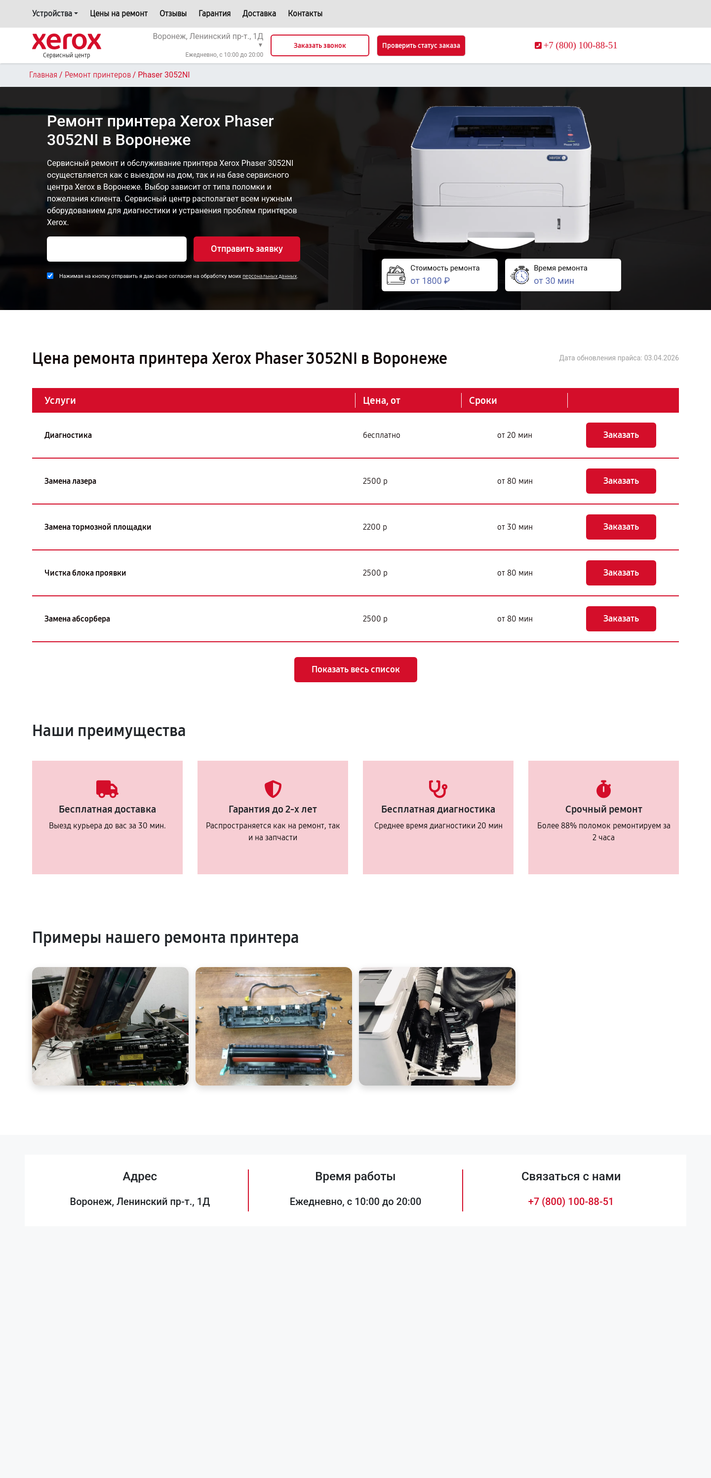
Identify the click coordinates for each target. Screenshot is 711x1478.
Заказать (621, 434)
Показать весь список (356, 669)
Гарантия (214, 13)
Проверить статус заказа (421, 45)
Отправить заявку (247, 248)
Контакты (305, 13)
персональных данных (269, 276)
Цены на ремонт (119, 13)
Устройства (52, 13)
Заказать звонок (320, 45)
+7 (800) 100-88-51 (571, 1201)
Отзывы (173, 13)
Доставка (259, 13)
